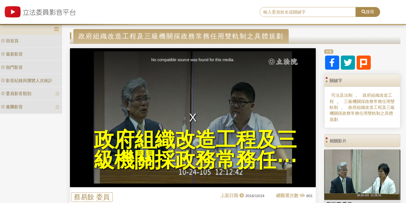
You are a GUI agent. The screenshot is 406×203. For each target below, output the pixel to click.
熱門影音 (12, 67)
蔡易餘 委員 (92, 197)
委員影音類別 (16, 93)
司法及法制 (341, 95)
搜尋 (367, 11)
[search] (308, 12)
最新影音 (12, 54)
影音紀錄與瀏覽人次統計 (26, 80)
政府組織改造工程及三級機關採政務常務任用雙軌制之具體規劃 (362, 113)
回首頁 (10, 40)
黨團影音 (12, 106)
